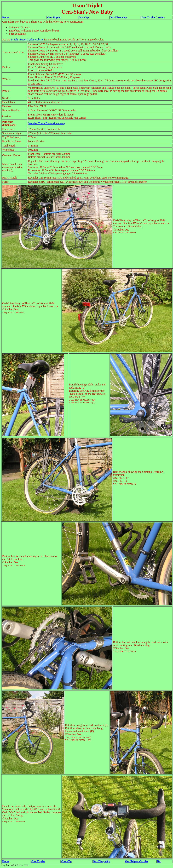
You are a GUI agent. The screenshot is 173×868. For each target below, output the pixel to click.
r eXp (68, 861)
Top (159, 861)
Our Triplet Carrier (153, 17)
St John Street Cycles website (27, 39)
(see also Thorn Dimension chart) (46, 123)
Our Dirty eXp (118, 17)
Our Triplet (54, 17)
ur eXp (85, 17)
